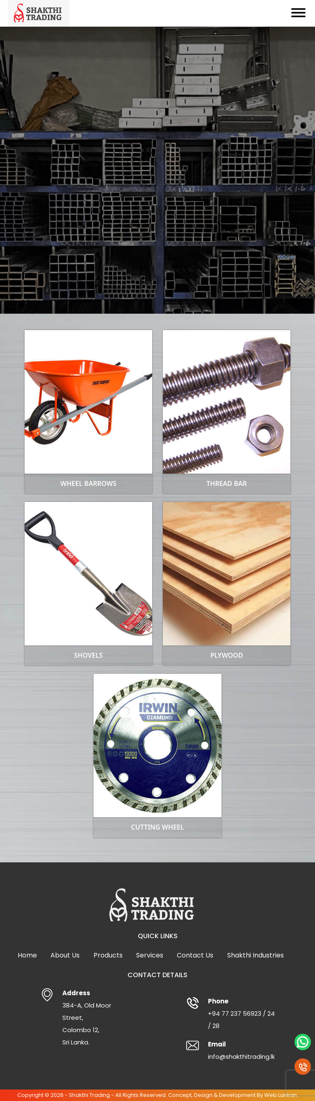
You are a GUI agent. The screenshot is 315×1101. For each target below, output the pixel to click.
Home (27, 955)
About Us (65, 955)
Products (108, 955)
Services (149, 955)
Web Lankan (280, 1095)
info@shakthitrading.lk (241, 1056)
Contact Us (195, 955)
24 (271, 1013)
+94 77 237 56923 (234, 1013)
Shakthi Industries (255, 955)
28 (215, 1025)
